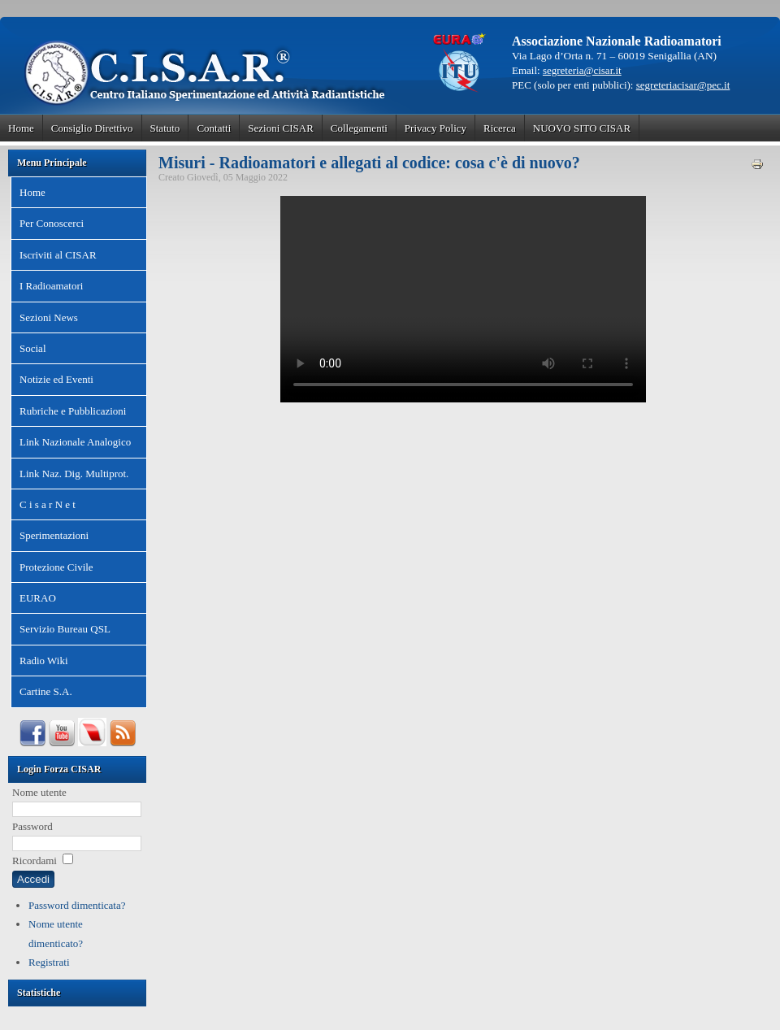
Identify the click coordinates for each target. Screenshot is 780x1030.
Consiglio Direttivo (92, 128)
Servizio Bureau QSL (65, 629)
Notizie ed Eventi (56, 379)
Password (32, 826)
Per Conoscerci (52, 223)
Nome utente (39, 792)
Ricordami (34, 860)
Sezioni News (49, 317)
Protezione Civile (56, 567)
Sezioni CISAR (281, 128)
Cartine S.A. (46, 691)
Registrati (49, 962)
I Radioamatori (51, 286)
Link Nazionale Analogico (75, 442)
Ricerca (499, 128)
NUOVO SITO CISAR (581, 128)
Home (21, 128)
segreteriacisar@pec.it (683, 85)
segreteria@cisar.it (582, 70)
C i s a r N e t (48, 504)
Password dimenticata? (77, 905)
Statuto (165, 128)
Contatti (214, 128)
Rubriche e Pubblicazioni (73, 411)
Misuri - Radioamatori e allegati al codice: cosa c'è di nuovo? (369, 163)
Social (33, 348)
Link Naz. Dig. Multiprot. (74, 473)
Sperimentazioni (54, 535)
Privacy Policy (435, 128)
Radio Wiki (44, 660)
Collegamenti (359, 128)
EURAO (38, 598)
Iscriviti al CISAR (58, 255)
